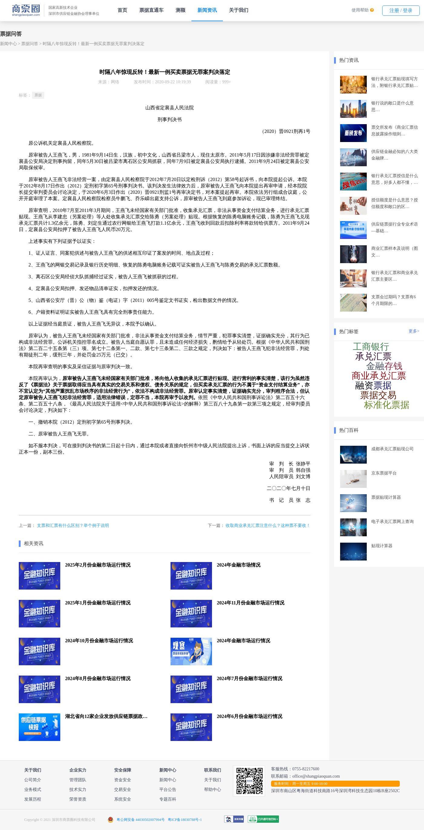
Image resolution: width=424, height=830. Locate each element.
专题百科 (167, 799)
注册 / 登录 (400, 10)
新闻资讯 (207, 10)
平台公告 (167, 789)
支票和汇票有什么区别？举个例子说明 (73, 525)
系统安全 (122, 799)
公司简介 (32, 780)
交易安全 (122, 789)
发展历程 (32, 799)
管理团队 (77, 780)
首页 (122, 10)
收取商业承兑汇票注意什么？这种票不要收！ (268, 525)
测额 (180, 10)
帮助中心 (212, 789)
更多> (414, 331)
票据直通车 (151, 10)
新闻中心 (8, 43)
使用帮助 (360, 10)
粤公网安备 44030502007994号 (141, 820)
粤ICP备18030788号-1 (185, 820)
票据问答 (29, 43)
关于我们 (238, 10)
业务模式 (32, 789)
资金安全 (122, 780)
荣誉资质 (77, 799)
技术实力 (77, 789)
